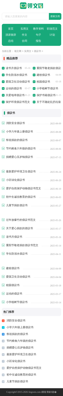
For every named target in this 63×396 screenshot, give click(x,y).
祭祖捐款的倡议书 (17, 334)
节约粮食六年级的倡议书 (21, 340)
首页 (10, 28)
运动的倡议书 (14, 88)
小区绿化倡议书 (16, 361)
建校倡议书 (43, 74)
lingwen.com (35, 392)
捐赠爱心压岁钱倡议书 (20, 347)
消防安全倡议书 (16, 320)
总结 (10, 40)
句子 (38, 34)
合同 (24, 40)
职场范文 (52, 28)
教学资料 (38, 28)
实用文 (24, 28)
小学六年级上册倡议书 (20, 327)
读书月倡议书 (14, 68)
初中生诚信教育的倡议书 (21, 374)
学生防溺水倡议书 (16, 74)
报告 (38, 40)
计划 (52, 34)
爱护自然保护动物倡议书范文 (24, 367)
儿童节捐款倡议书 (17, 381)
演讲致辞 (10, 34)
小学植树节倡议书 (47, 88)
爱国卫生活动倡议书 (18, 81)
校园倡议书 (43, 81)
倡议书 (37, 51)
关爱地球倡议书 (15, 95)
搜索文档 (55, 16)
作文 (24, 34)
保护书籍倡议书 (46, 95)
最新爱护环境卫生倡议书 (21, 354)
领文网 (17, 51)
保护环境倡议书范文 (18, 101)
